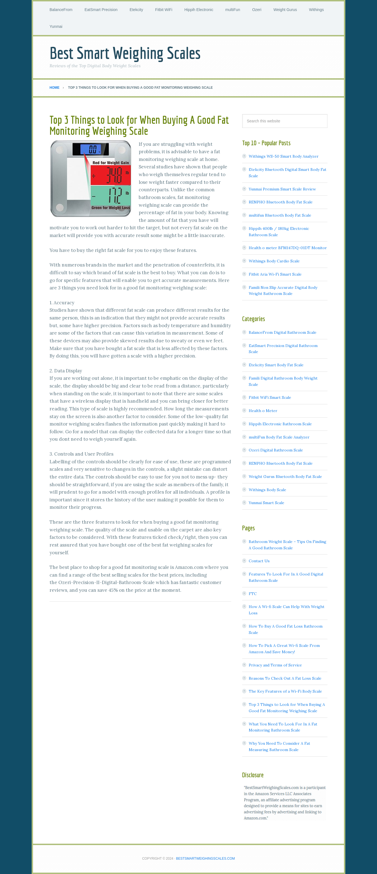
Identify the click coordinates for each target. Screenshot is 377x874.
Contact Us (259, 560)
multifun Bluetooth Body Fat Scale (280, 215)
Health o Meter (263, 410)
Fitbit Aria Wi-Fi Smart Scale (275, 274)
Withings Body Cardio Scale (274, 261)
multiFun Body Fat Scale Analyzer (279, 437)
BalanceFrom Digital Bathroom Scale (282, 332)
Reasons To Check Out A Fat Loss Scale (285, 678)
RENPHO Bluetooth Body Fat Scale (281, 202)
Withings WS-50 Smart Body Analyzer (284, 156)
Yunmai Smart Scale (266, 502)
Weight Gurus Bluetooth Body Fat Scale (285, 476)
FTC (253, 593)
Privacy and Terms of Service (275, 665)
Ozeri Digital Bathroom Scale (276, 450)
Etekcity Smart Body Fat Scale (276, 364)
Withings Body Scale (267, 489)
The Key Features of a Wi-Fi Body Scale (285, 691)
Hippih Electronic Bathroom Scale (280, 423)
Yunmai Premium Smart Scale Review (282, 189)
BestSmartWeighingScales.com (205, 858)
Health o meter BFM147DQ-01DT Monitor (288, 247)
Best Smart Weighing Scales (125, 52)
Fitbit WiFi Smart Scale (270, 397)
